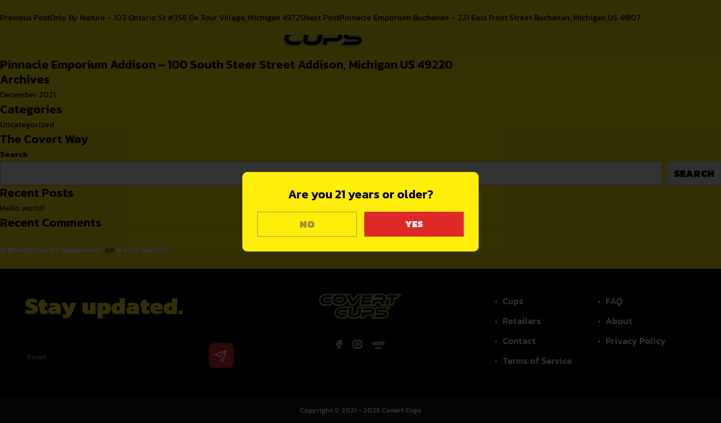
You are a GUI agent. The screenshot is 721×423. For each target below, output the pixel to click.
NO (307, 224)
